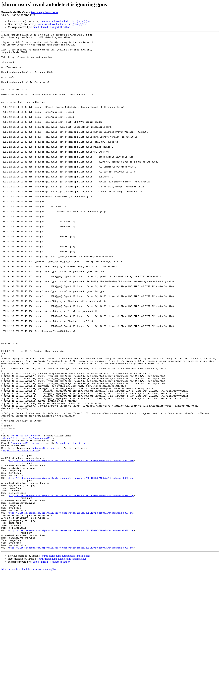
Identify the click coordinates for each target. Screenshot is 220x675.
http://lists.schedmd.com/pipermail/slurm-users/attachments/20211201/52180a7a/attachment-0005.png (71, 567)
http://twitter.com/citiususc (21, 534)
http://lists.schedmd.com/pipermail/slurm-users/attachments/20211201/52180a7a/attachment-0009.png (71, 650)
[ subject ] (55, 27)
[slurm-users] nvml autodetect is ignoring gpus (65, 21)
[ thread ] (44, 27)
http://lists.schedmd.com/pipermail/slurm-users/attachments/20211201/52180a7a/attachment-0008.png (71, 629)
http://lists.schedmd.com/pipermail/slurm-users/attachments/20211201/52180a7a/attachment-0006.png (71, 588)
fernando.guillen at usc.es (44, 12)
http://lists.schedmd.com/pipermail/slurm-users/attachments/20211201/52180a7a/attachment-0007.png (71, 608)
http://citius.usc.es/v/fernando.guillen (28, 519)
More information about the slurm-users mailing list (28, 672)
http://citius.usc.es (45, 531)
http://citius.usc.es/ (25, 516)
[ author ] (66, 27)
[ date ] (35, 27)
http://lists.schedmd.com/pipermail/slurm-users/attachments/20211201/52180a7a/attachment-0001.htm (71, 546)
